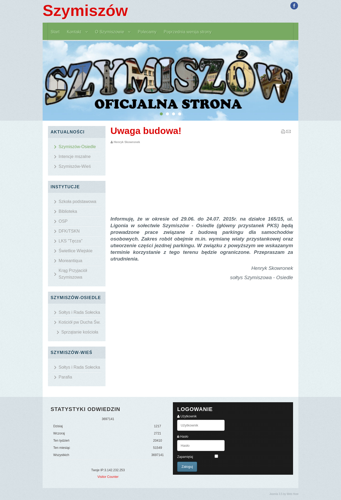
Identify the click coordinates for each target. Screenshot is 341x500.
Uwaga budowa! (146, 130)
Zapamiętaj (185, 457)
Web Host (292, 494)
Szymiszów (85, 10)
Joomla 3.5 (275, 494)
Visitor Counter (108, 477)
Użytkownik (189, 416)
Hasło (184, 436)
